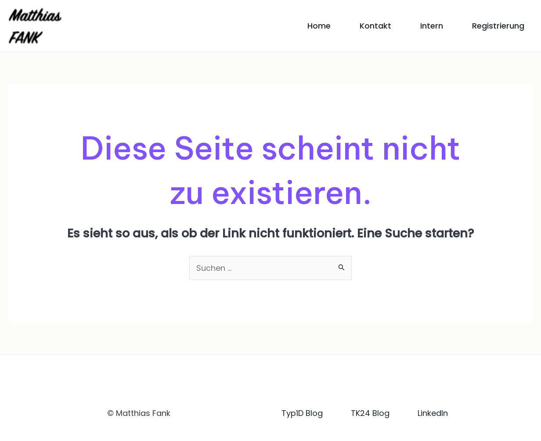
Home (319, 25)
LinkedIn (433, 413)
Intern (431, 25)
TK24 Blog (370, 413)
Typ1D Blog (302, 413)
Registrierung (498, 25)
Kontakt (375, 25)
